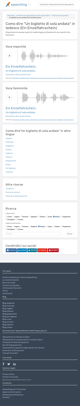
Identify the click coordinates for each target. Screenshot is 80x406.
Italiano (9, 157)
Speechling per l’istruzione (14, 389)
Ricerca (69, 234)
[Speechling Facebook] (4, 364)
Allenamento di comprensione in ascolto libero (22, 340)
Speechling (11, 15)
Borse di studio (8, 282)
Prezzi (5, 291)
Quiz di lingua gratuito (12, 345)
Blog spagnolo (8, 303)
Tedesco (9, 153)
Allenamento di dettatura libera (16, 337)
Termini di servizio (10, 377)
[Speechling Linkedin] (16, 364)
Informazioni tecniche (11, 288)
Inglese (9, 138)
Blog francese (8, 306)
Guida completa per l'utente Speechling (19, 277)
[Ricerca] (33, 234)
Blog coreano (8, 322)
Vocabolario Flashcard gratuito (15, 342)
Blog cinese (7, 327)
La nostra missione (10, 280)
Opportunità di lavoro (11, 392)
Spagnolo (10, 146)
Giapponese (11, 161)
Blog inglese (7, 308)
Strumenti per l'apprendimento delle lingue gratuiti (57, 4)
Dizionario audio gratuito (60, 15)
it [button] (29, 4)
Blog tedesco (8, 311)
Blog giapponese (9, 314)
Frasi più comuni (13, 192)
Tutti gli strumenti (10, 353)
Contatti (6, 397)
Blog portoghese (9, 316)
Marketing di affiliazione (12, 395)
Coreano (9, 172)
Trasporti (10, 188)
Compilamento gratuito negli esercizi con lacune (23, 348)
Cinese (8, 149)
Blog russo (6, 319)
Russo (8, 164)
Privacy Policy (8, 374)
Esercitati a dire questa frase (18, 74)
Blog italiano (7, 324)
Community (7, 293)
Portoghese (11, 168)
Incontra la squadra (10, 285)
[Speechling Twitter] (10, 364)
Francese (9, 142)
